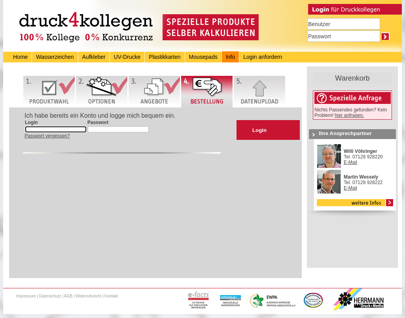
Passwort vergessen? (47, 136)
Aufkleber (94, 57)
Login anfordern (262, 57)
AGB (68, 296)
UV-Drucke (127, 57)
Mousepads (203, 57)
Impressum (26, 296)
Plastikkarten (164, 57)
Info (230, 57)
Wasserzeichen (55, 57)
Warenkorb (352, 78)
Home (20, 57)
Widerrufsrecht (88, 296)
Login (259, 130)
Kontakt (111, 296)
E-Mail (350, 162)
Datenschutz (50, 296)
